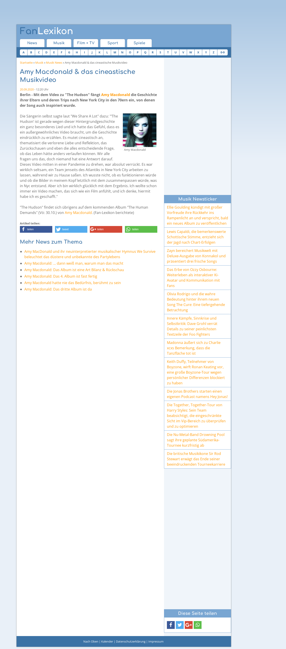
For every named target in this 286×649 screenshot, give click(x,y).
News (32, 43)
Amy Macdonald (115, 94)
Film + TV (86, 43)
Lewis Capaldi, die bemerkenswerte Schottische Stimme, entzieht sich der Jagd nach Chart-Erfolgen (196, 237)
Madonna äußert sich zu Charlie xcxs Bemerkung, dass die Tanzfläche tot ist (194, 348)
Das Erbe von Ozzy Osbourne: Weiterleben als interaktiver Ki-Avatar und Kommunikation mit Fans (193, 277)
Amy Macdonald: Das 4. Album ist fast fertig (60, 276)
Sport (112, 43)
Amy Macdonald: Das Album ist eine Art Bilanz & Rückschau (74, 269)
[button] (36, 229)
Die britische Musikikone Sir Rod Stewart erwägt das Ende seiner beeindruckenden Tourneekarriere (196, 459)
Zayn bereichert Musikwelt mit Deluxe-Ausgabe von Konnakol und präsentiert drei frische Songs (196, 256)
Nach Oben (90, 641)
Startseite (26, 63)
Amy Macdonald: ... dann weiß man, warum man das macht (73, 263)
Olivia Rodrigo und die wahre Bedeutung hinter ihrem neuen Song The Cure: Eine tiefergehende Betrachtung (196, 301)
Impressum (156, 641)
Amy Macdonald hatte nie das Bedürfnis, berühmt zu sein (72, 282)
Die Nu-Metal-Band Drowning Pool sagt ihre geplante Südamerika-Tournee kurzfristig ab (196, 440)
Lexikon (46, 31)
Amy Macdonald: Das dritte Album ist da (58, 289)
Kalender (107, 641)
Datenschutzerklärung (130, 641)
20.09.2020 (27, 89)
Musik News (54, 63)
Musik (59, 43)
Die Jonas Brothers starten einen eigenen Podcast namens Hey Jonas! (197, 394)
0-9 (223, 52)
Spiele (139, 43)
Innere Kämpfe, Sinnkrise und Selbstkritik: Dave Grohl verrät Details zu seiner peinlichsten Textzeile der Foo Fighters (192, 326)
